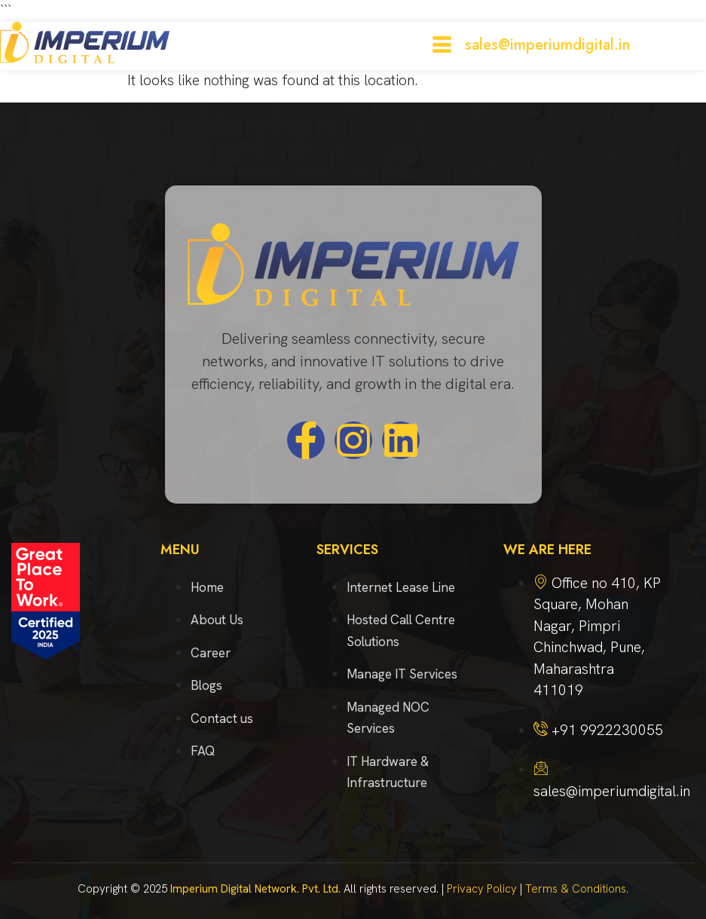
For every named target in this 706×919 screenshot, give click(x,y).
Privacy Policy (482, 888)
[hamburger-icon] (442, 46)
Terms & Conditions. (576, 888)
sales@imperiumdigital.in (548, 45)
